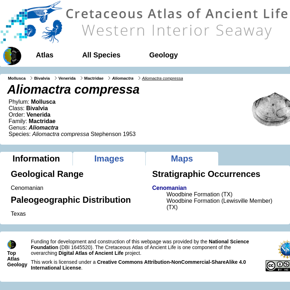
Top (11, 253)
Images (109, 158)
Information (36, 158)
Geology (163, 55)
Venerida (67, 78)
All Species (101, 55)
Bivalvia (42, 78)
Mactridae (94, 78)
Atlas (44, 55)
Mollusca (16, 78)
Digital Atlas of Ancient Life (91, 253)
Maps (182, 158)
